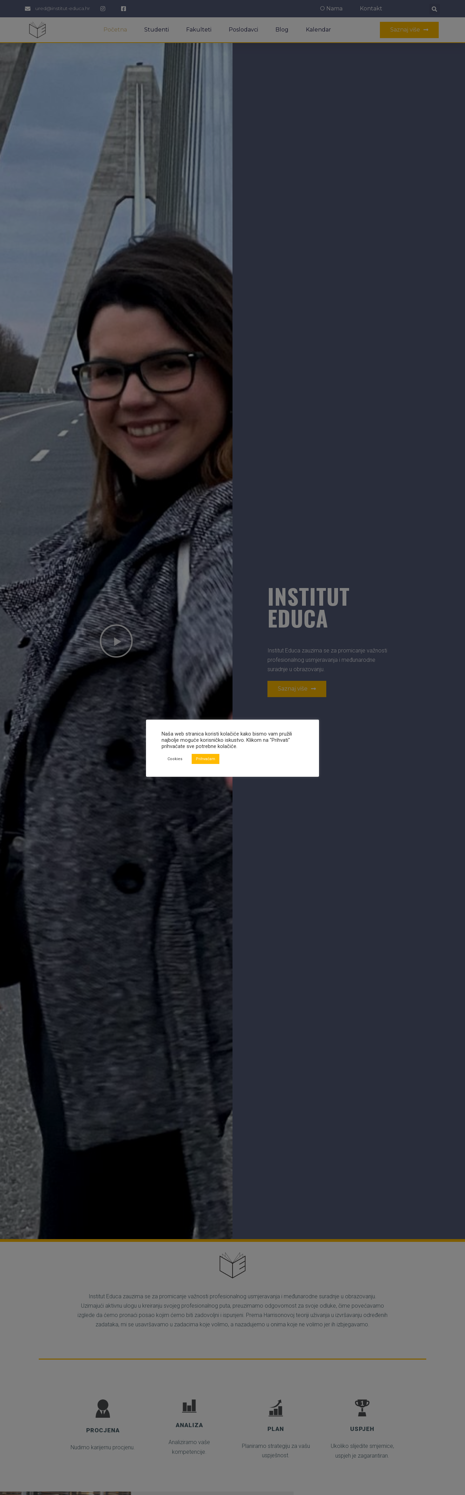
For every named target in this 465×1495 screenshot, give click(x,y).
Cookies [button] (174, 759)
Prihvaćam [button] (205, 759)
